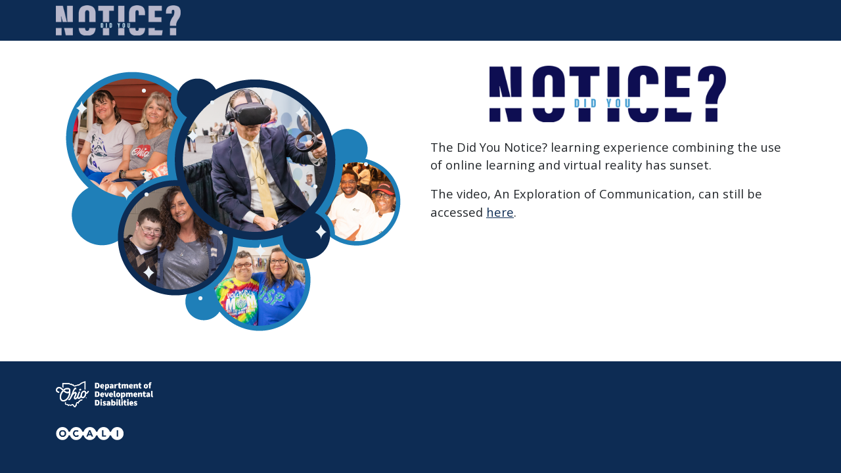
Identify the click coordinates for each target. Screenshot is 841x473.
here (500, 212)
